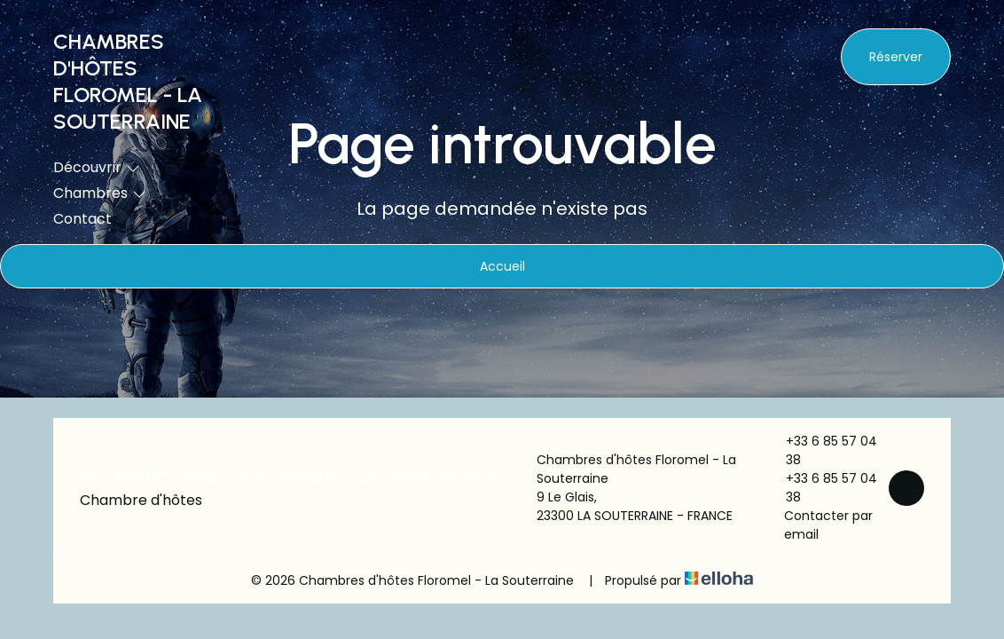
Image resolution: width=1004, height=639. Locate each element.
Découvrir (96, 167)
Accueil (502, 266)
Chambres (99, 193)
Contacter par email (819, 525)
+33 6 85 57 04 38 (821, 450)
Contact (82, 219)
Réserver (895, 57)
